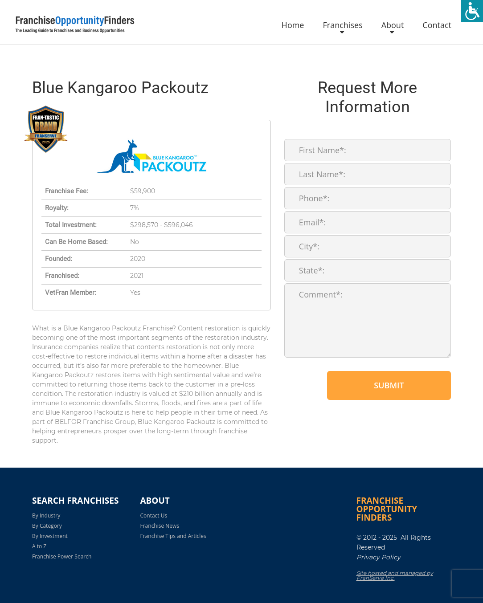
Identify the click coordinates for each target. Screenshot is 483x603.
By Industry (46, 515)
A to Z (39, 546)
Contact (436, 25)
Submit (389, 385)
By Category (47, 526)
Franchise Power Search (61, 556)
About (392, 25)
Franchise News (160, 526)
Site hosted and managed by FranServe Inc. (394, 575)
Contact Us (154, 515)
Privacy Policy (378, 557)
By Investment (50, 536)
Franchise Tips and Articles (173, 536)
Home (293, 25)
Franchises (342, 25)
